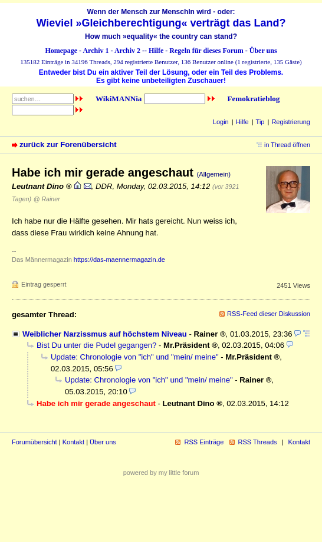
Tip (260, 121)
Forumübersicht (34, 441)
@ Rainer (47, 198)
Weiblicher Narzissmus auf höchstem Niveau (104, 334)
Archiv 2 (127, 50)
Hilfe (156, 50)
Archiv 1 (96, 50)
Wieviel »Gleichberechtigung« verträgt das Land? (161, 23)
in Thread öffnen (287, 144)
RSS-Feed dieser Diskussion (268, 313)
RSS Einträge (204, 441)
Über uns (263, 50)
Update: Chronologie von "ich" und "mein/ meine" (135, 357)
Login (221, 121)
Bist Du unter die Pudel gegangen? (96, 345)
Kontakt (73, 441)
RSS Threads (257, 441)
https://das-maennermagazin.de (119, 259)
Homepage (61, 50)
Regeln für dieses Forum (206, 50)
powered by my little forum (161, 472)
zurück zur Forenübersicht (68, 144)
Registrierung (290, 121)
